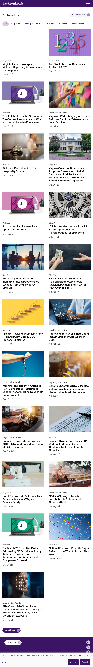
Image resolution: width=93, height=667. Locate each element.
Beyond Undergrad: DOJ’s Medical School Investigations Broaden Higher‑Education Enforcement (69, 389)
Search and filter (78, 15)
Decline (73, 662)
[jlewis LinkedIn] (88, 642)
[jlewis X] (88, 647)
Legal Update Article (33, 24)
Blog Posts (15, 24)
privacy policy (82, 656)
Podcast (63, 24)
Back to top (11, 642)
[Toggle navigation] (88, 3)
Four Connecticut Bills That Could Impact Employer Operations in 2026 (69, 337)
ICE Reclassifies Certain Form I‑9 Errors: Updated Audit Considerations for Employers (68, 229)
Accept (85, 662)
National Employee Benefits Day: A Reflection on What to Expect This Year (69, 551)
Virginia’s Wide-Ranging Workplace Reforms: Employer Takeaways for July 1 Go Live (70, 119)
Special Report (77, 24)
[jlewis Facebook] (88, 652)
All (5, 24)
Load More (10, 630)
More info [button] (6, 662)
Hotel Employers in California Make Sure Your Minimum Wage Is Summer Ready (22, 499)
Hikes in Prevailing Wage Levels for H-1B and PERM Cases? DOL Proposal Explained (22, 337)
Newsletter (50, 24)
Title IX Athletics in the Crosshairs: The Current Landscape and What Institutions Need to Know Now (22, 119)
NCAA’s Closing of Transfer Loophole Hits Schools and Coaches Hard (65, 499)
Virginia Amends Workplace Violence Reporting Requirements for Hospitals (22, 67)
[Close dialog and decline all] (91, 654)
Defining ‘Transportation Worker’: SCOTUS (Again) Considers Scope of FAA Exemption (22, 444)
